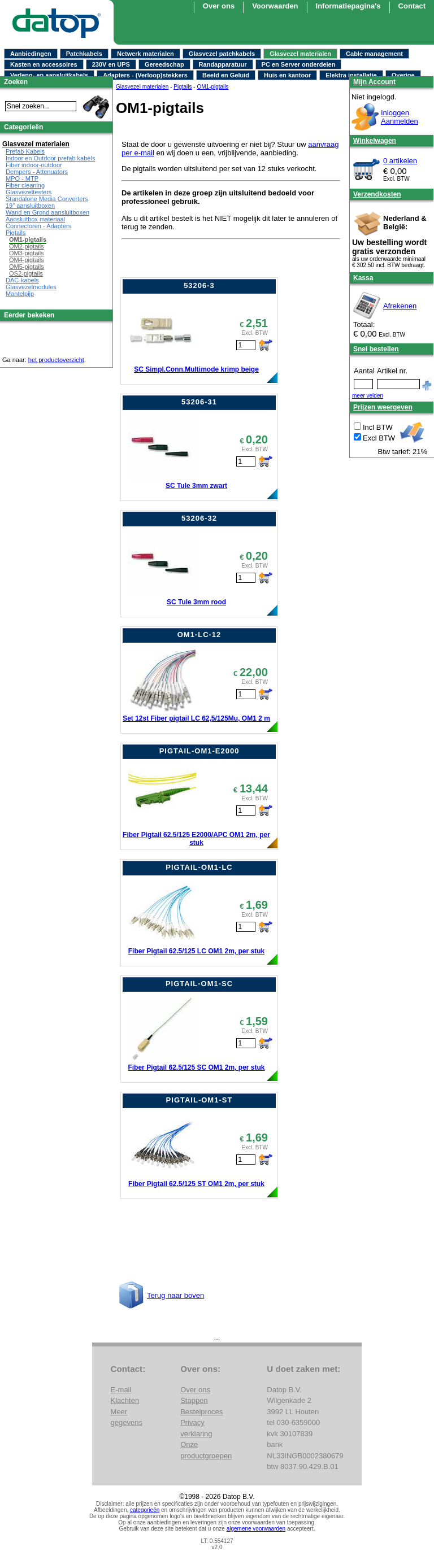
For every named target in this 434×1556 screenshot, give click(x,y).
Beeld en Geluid (225, 75)
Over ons (195, 1389)
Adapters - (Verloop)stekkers (145, 75)
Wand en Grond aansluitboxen (47, 212)
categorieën (144, 1510)
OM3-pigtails (26, 253)
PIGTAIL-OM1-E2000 (199, 751)
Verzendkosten (377, 194)
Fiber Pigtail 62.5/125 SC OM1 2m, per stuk (196, 1067)
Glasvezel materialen (300, 53)
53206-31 (199, 402)
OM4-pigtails (26, 259)
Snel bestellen (376, 349)
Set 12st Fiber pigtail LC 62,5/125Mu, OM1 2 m (196, 718)
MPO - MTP (22, 178)
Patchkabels (84, 53)
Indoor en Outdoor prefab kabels (50, 158)
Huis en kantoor (287, 75)
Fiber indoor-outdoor (34, 165)
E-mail (121, 1389)
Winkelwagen (374, 141)
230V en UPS (111, 64)
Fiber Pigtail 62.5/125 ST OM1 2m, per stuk (196, 1184)
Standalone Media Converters (47, 198)
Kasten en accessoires (43, 64)
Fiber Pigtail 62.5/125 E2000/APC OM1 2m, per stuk (196, 839)
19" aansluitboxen (30, 205)
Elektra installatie (351, 75)
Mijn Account (374, 82)
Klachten (125, 1400)
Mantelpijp (20, 293)
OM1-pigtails (27, 239)
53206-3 (199, 285)
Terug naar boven (175, 1295)
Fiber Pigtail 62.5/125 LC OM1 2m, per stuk (196, 951)
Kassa (363, 278)
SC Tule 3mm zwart (196, 486)
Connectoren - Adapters (38, 226)
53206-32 (199, 518)
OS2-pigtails (26, 273)
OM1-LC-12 (199, 634)
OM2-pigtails (26, 246)
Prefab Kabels (25, 151)
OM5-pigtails (26, 266)
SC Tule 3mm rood (196, 602)
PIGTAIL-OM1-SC (199, 983)
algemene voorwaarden (256, 1529)
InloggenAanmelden (399, 116)
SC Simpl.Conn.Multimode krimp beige (196, 369)
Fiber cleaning (25, 185)
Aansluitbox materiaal (35, 219)
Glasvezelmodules (31, 287)
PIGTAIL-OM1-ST (199, 1100)
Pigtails (15, 232)
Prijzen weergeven (383, 407)
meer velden (367, 396)
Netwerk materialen (145, 53)
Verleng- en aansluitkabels (49, 75)
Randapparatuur (223, 64)
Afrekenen (399, 306)
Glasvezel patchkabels (222, 53)
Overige (403, 75)
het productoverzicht (56, 359)
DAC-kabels (22, 280)
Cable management (374, 53)
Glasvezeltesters (28, 192)
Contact (412, 6)
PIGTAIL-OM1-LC (199, 867)
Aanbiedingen (30, 53)
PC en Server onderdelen (299, 64)
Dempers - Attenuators (37, 171)
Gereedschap (164, 64)
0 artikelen (400, 160)
